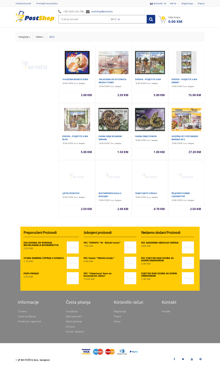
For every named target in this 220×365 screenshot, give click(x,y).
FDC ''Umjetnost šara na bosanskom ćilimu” (97, 274)
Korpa (117, 321)
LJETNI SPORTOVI (70, 193)
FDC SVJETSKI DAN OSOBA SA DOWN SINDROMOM (157, 259)
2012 (51, 36)
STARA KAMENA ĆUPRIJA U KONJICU (44, 258)
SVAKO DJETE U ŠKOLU (146, 193)
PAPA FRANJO (31, 273)
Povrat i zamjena (75, 331)
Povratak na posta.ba (47, 3)
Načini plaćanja (74, 321)
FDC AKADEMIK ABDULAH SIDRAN (159, 242)
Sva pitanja (72, 311)
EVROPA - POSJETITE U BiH (148, 79)
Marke (39, 36)
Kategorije (23, 36)
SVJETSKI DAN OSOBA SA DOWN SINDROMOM (159, 274)
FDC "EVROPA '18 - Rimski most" (102, 242)
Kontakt (166, 311)
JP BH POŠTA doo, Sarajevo (34, 359)
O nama (22, 311)
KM (171, 3)
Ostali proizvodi (23, 3)
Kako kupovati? (74, 316)
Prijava (201, 3)
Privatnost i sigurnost (29, 321)
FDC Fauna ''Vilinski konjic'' (99, 258)
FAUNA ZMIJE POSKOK (146, 136)
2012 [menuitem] (113, 19)
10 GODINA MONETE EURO (75, 79)
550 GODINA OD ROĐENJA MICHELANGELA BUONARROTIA (41, 243)
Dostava (70, 326)
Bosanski (156, 3)
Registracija (187, 3)
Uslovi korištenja (27, 316)
